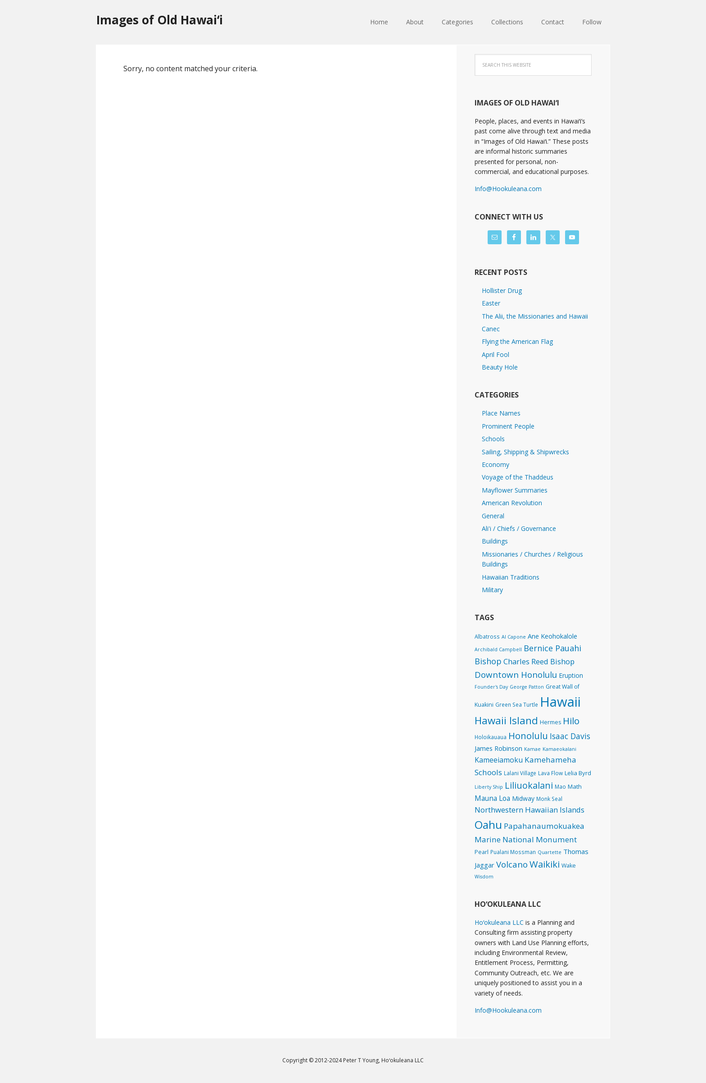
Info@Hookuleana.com (508, 188)
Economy (495, 464)
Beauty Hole (500, 367)
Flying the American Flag (517, 341)
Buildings (495, 541)
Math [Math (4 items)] (575, 786)
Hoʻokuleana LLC (499, 922)
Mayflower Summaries (515, 490)
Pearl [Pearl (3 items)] (482, 852)
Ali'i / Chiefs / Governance (519, 528)
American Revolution (512, 502)
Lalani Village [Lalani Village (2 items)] (520, 773)
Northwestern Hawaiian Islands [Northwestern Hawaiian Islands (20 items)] (529, 809)
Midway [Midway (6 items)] (523, 798)
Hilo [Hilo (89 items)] (571, 720)
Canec (491, 328)
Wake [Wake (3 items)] (568, 865)
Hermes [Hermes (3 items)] (550, 722)
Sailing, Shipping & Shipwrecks (525, 452)
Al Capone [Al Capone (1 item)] (514, 637)
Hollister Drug (502, 290)
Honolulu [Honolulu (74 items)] (528, 736)
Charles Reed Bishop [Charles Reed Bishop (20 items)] (539, 661)
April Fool (495, 354)
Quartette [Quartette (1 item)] (549, 852)
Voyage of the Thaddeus (517, 477)
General (493, 516)
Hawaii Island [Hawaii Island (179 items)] (506, 720)
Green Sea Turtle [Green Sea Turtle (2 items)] (516, 704)
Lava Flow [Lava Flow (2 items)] (550, 773)
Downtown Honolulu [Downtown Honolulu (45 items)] (516, 674)
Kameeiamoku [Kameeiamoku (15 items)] (499, 760)
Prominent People (508, 426)
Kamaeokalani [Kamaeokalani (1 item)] (559, 749)
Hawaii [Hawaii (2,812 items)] (560, 702)
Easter (491, 303)
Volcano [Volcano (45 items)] (512, 864)
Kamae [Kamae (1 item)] (532, 749)
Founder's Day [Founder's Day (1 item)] (491, 687)
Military (492, 589)
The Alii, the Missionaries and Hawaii (535, 316)
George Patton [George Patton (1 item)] (527, 687)
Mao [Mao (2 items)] (560, 786)
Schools (493, 438)
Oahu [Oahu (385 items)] (488, 824)
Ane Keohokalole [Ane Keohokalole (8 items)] (552, 635)
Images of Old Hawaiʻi (159, 19)
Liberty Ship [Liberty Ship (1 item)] (489, 787)
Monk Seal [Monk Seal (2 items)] (549, 798)
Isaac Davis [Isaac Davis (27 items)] (570, 736)
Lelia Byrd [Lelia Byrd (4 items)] (578, 773)
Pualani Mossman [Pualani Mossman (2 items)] (513, 851)
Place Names (501, 413)
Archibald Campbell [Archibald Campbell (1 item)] (498, 649)
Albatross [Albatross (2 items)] (487, 636)
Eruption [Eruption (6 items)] (571, 675)
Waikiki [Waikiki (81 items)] (545, 864)
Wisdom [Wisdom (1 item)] (484, 876)
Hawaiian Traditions (510, 577)
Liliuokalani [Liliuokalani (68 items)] (529, 785)
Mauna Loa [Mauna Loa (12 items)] (492, 798)
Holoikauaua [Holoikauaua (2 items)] (491, 736)
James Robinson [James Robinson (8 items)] (498, 748)
